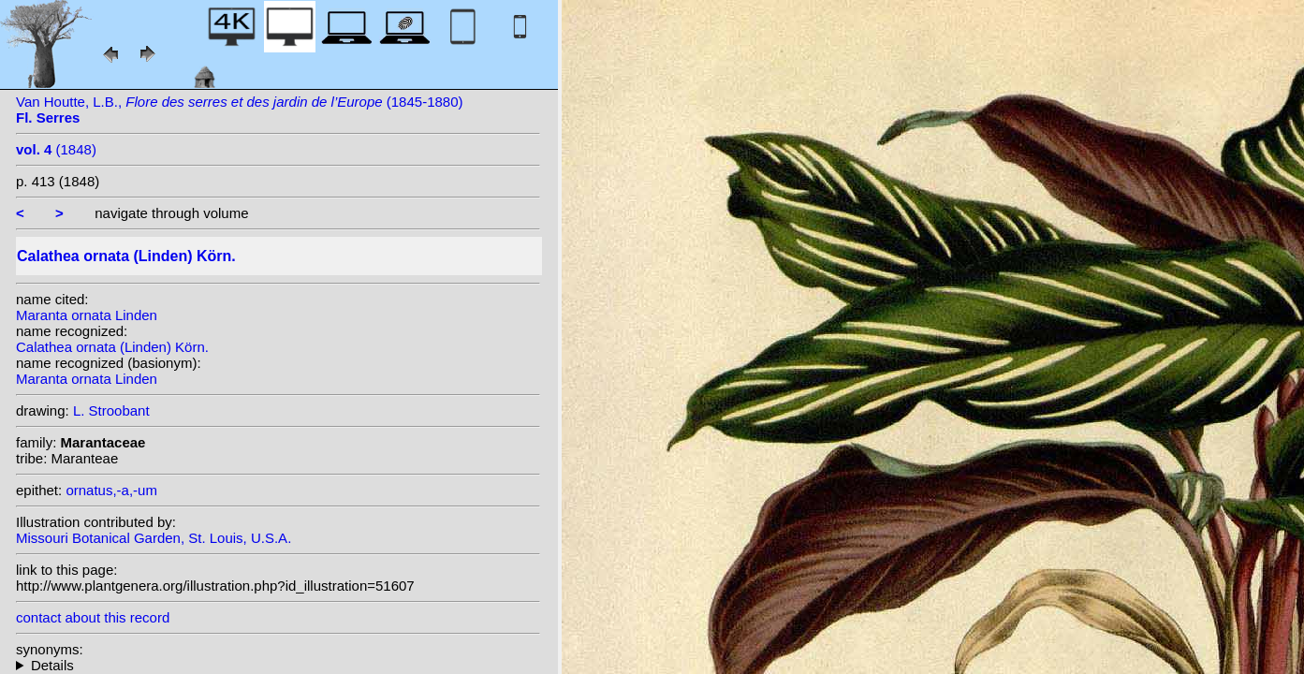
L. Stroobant (111, 410)
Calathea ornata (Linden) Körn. (112, 347)
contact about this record (92, 617)
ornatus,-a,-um (111, 490)
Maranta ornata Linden (86, 315)
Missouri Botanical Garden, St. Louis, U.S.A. (153, 538)
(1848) (56, 149)
